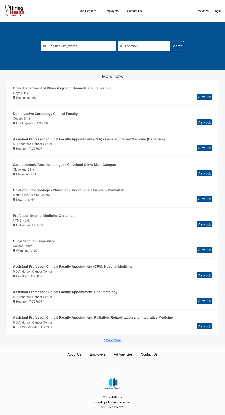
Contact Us (134, 11)
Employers (111, 11)
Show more (112, 340)
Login (217, 11)
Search (177, 46)
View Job (204, 97)
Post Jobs (202, 11)
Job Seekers (88, 11)
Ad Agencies (123, 354)
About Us (74, 354)
